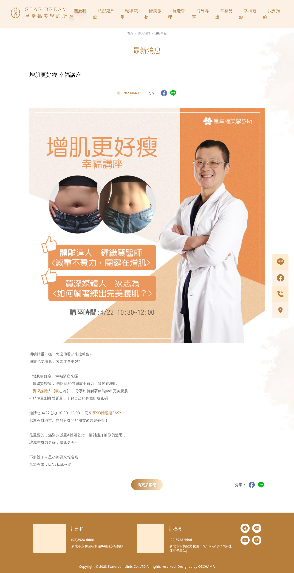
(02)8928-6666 (82, 539)
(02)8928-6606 (181, 539)
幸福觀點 (247, 14)
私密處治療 (104, 14)
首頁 (130, 33)
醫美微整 (152, 14)
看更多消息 (147, 484)
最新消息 (161, 33)
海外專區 (200, 14)
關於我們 (78, 14)
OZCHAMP (206, 566)
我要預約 (271, 14)
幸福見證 (224, 14)
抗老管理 (176, 14)
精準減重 (129, 14)
